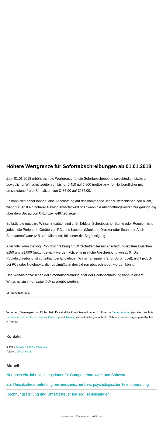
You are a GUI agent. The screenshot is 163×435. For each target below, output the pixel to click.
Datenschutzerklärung (89, 416)
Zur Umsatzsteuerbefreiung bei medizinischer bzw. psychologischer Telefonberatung (77, 384)
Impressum (66, 416)
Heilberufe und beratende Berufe (26, 317)
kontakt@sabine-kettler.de (31, 346)
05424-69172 (24, 351)
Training (70, 317)
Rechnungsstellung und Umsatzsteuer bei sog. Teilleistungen (58, 394)
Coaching (54, 317)
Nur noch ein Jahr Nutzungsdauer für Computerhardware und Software (66, 375)
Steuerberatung (121, 312)
